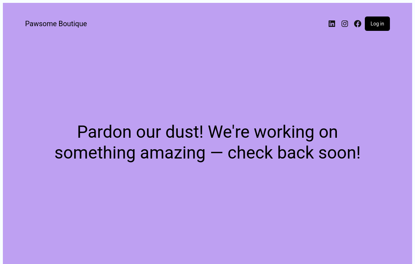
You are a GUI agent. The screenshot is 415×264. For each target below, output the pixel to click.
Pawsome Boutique (56, 23)
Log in (377, 24)
